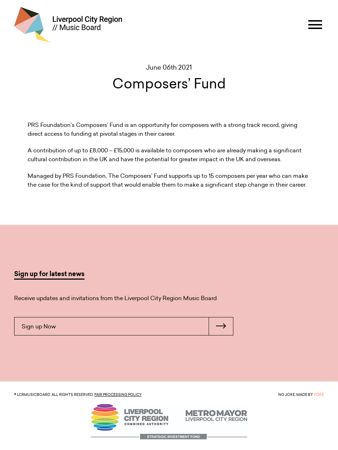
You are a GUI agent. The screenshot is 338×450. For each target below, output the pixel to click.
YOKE (319, 394)
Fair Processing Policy (118, 394)
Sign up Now (127, 326)
